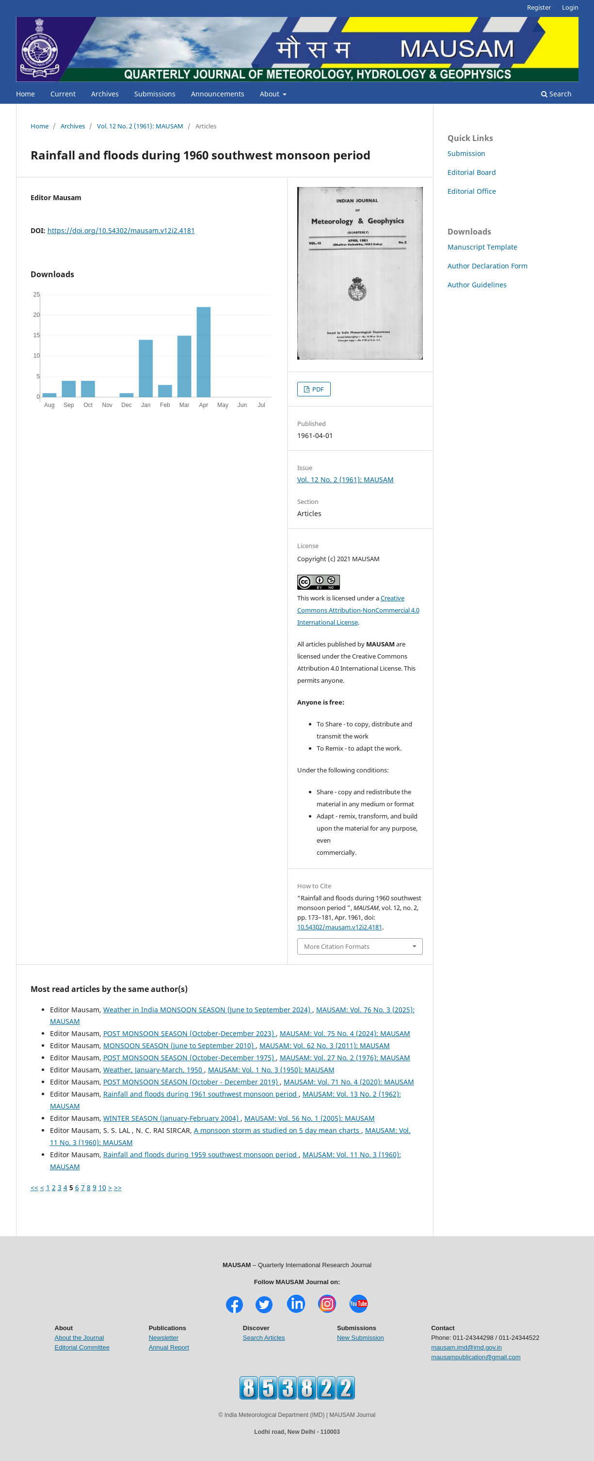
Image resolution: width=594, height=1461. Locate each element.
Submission (466, 153)
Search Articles (264, 1337)
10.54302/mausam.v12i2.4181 (339, 927)
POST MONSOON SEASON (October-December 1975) (189, 1057)
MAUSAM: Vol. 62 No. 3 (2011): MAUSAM (324, 1045)
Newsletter (163, 1337)
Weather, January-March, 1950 (153, 1069)
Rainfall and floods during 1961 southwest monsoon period (201, 1094)
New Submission (360, 1337)
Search (556, 93)
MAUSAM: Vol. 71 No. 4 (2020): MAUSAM (349, 1081)
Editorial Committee (82, 1347)
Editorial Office (472, 191)
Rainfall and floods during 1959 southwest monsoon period (201, 1154)
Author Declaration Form (488, 265)
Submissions (155, 93)
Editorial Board (472, 172)
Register (539, 7)
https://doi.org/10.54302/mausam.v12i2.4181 (121, 230)
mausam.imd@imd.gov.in (466, 1347)
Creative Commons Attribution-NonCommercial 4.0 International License (358, 610)
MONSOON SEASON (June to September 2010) (179, 1045)
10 (102, 1187)
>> (118, 1187)
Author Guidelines (477, 284)
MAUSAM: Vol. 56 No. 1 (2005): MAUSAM (309, 1118)
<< (34, 1187)
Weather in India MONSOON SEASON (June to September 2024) (207, 1009)
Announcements (217, 93)
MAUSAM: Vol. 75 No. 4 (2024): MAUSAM (345, 1033)
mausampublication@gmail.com (475, 1357)
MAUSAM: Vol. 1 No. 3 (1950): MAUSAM (271, 1069)
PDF (317, 389)
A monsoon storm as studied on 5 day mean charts (277, 1130)
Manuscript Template (482, 246)
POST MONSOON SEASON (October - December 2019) (191, 1081)
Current (63, 93)
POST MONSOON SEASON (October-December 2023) (189, 1033)
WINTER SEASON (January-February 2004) (172, 1118)
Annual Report (169, 1347)
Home (25, 93)
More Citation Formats (336, 946)
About (270, 93)
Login (570, 7)
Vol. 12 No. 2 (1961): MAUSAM (140, 126)
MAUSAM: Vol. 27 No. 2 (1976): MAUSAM (345, 1057)
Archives (105, 93)
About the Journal (79, 1337)
